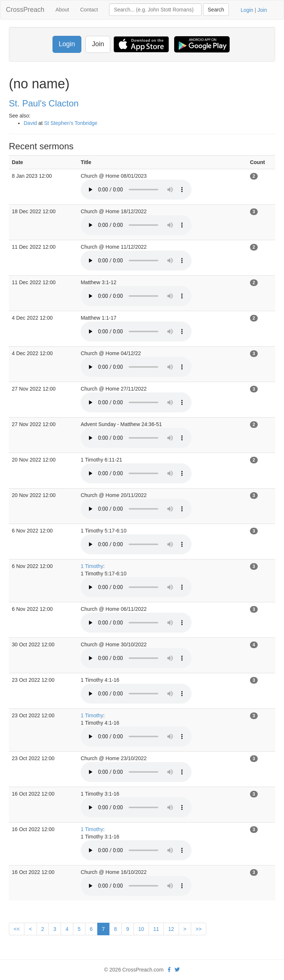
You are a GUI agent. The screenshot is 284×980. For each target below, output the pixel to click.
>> (199, 929)
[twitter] (177, 970)
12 (171, 929)
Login (247, 10)
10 (141, 929)
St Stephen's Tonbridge (70, 123)
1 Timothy (92, 566)
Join (262, 10)
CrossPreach (25, 9)
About (62, 10)
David (30, 123)
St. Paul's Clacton (44, 103)
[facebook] (169, 970)
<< (17, 929)
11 (156, 929)
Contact (89, 10)
